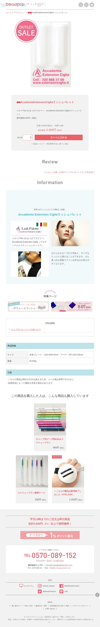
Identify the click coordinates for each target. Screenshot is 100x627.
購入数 (19, 137)
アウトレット (19, 12)
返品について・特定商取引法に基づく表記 (50, 144)
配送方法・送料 (41, 606)
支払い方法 (28, 606)
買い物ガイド (16, 606)
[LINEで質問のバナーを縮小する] (97, 595)
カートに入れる (58, 137)
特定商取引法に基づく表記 (59, 606)
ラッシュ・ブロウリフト (35, 5)
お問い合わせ (50, 609)
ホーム (8, 12)
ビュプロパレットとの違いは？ (26, 329)
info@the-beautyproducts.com (60, 568)
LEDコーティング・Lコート (54, 5)
